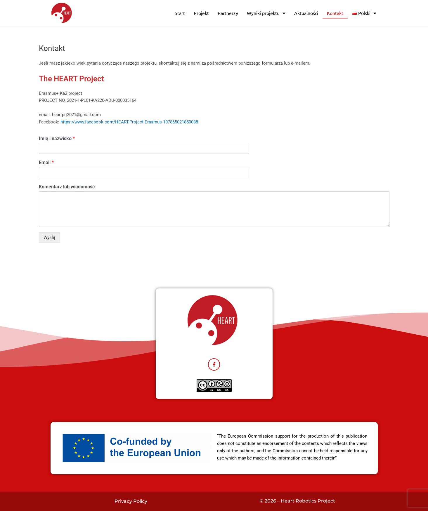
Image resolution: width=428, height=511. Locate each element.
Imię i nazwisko (57, 138)
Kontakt (335, 13)
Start (180, 13)
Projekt (201, 13)
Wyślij (49, 237)
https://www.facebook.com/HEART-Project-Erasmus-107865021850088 (129, 122)
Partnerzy (228, 13)
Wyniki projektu (266, 13)
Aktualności (306, 13)
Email (46, 162)
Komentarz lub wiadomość (67, 187)
